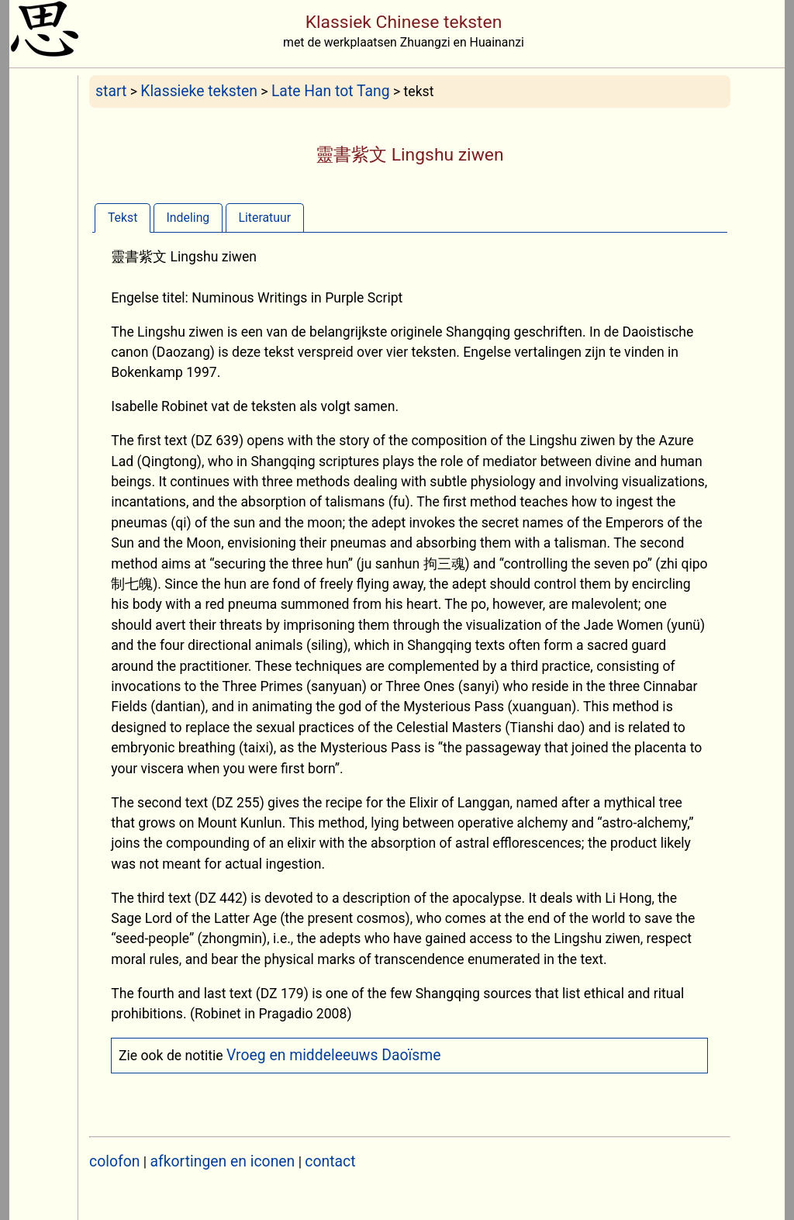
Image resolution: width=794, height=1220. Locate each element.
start (110, 91)
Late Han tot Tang (330, 91)
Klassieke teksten (198, 91)
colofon (114, 1161)
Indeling (188, 217)
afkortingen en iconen (222, 1161)
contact (330, 1161)
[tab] (122, 217)
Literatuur (264, 217)
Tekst (122, 217)
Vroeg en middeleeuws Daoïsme (333, 1055)
